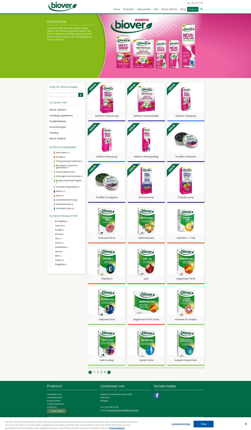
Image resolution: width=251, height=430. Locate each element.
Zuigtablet (61, 264)
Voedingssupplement (61, 115)
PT (197, 3)
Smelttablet (61, 247)
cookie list (52, 407)
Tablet (59, 260)
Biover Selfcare (57, 109)
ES (202, 3)
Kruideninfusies (57, 121)
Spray (59, 251)
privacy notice (54, 400)
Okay (203, 426)
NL (188, 3)
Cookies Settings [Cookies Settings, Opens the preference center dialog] (180, 426)
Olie (58, 238)
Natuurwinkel (144, 9)
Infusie (59, 234)
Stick (58, 256)
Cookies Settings (57, 411)
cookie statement (55, 403)
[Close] (245, 426)
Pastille (59, 230)
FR (193, 3)
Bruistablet (61, 221)
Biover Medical (57, 138)
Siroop (59, 243)
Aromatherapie (57, 126)
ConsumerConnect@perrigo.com (123, 410)
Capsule (60, 226)
